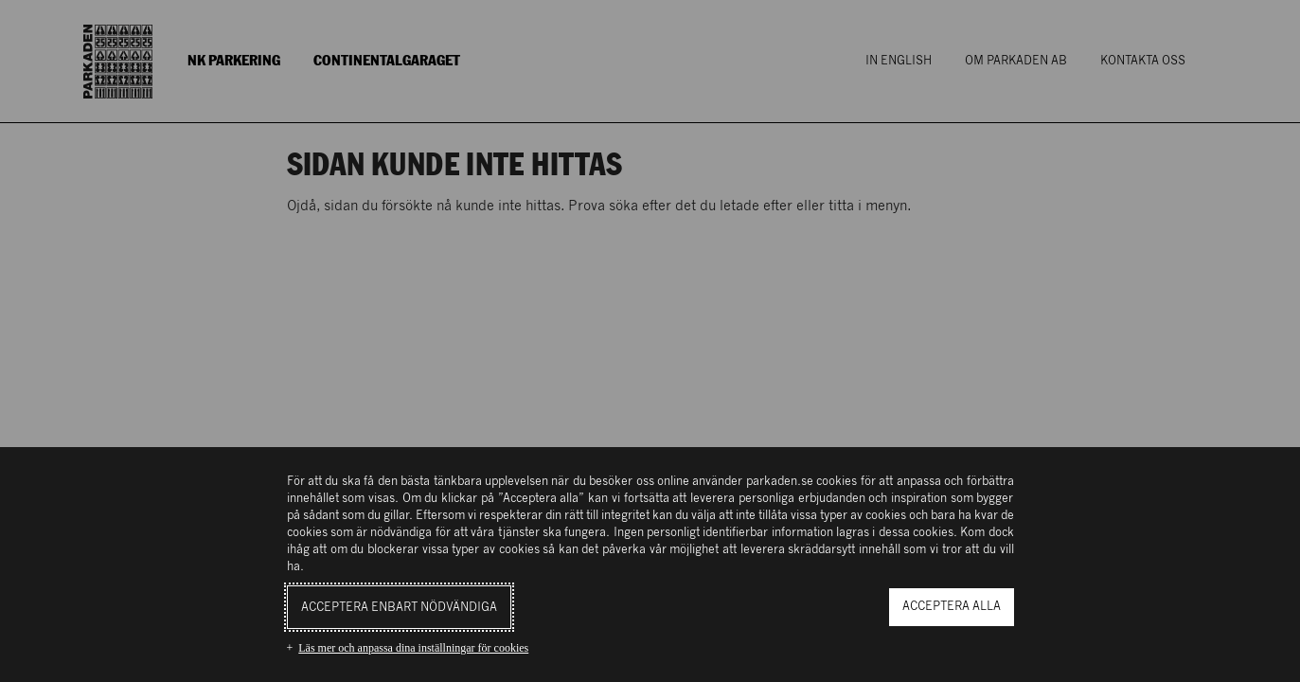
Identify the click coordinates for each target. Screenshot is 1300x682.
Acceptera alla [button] (951, 606)
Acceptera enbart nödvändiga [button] (399, 607)
